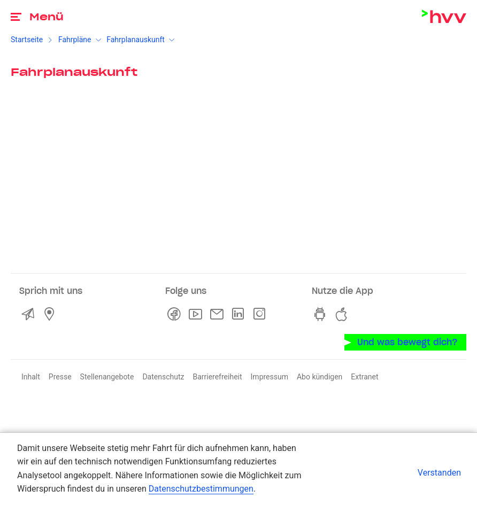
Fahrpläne (74, 39)
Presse (60, 376)
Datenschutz (163, 376)
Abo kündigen (319, 376)
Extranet (364, 376)
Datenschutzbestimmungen (201, 489)
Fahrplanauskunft (135, 39)
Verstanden (439, 473)
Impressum (269, 376)
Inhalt (30, 376)
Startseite (27, 39)
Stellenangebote (107, 376)
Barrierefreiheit (217, 376)
